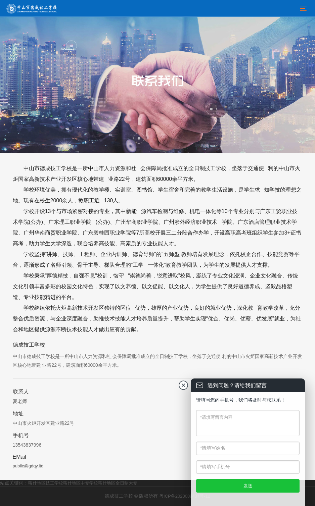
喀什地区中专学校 (80, 483)
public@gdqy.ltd (28, 465)
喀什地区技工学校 (45, 483)
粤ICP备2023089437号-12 (184, 496)
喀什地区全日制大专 (117, 483)
